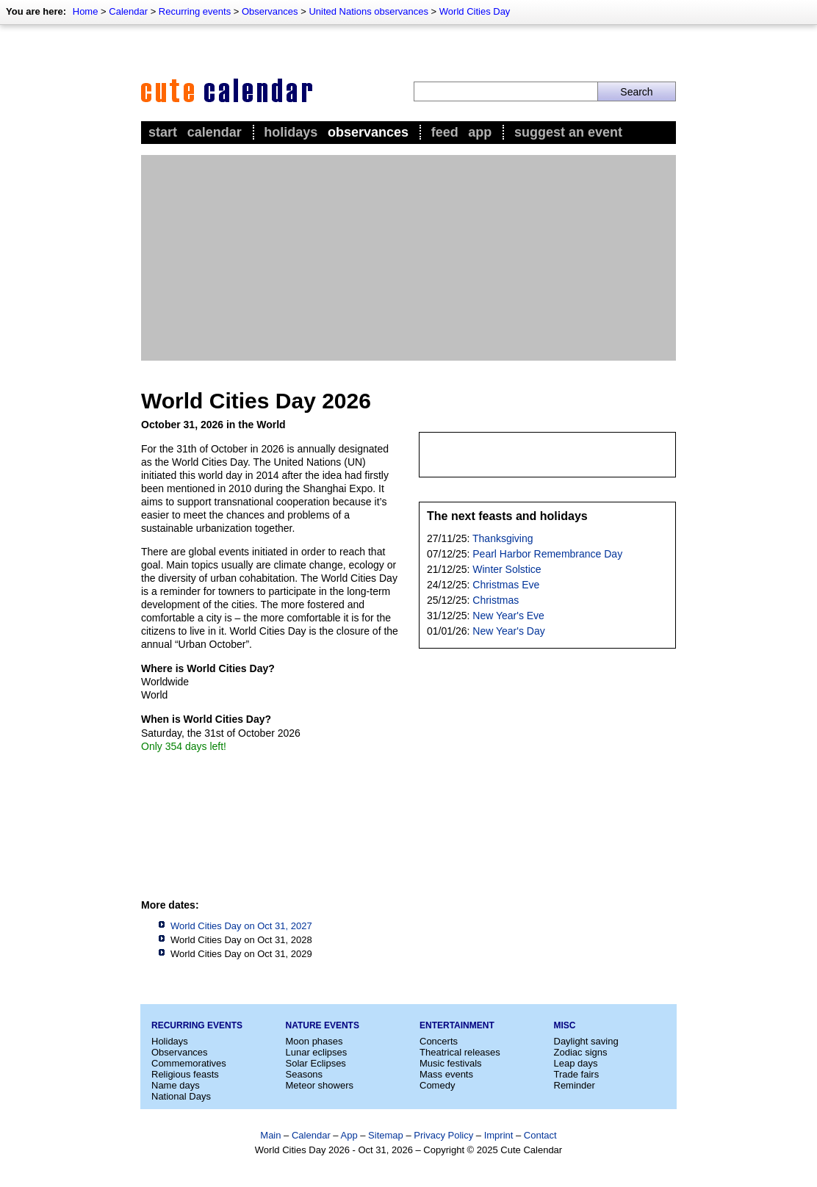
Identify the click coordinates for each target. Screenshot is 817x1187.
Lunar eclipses (317, 1052)
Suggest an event (568, 132)
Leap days (576, 1063)
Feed (444, 132)
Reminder (574, 1085)
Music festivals (451, 1063)
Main (270, 1135)
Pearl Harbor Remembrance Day (547, 554)
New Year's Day (508, 631)
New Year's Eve (508, 615)
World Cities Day (475, 11)
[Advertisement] (408, 258)
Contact (540, 1135)
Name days (175, 1085)
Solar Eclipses (316, 1063)
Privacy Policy (443, 1135)
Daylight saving (586, 1041)
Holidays (290, 132)
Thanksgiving (502, 538)
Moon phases (314, 1041)
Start (162, 132)
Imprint (499, 1135)
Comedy (437, 1085)
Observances (270, 11)
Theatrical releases (460, 1052)
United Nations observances (368, 11)
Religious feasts (185, 1074)
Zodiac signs (581, 1052)
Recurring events (195, 11)
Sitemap (385, 1135)
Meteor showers (319, 1085)
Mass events (446, 1074)
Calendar (128, 11)
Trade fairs (577, 1074)
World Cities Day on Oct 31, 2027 (241, 925)
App (480, 132)
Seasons (304, 1074)
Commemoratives (188, 1063)
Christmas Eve (505, 585)
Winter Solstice (506, 569)
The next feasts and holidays (507, 516)
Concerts (439, 1041)
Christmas (495, 600)
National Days (181, 1096)
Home (85, 11)
